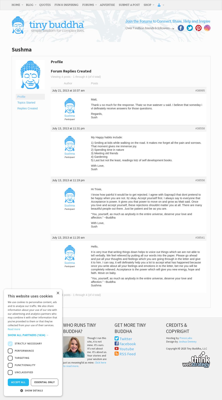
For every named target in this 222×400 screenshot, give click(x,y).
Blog (29, 5)
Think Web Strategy (188, 359)
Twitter (125, 338)
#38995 (200, 90)
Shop (147, 5)
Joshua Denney (187, 341)
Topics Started (26, 102)
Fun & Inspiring (66, 5)
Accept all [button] (18, 382)
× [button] (57, 293)
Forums (88, 5)
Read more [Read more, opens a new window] (14, 329)
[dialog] (33, 342)
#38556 (200, 180)
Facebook (127, 343)
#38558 (200, 128)
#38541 (200, 237)
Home (16, 5)
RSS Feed (127, 353)
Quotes (45, 5)
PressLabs (185, 338)
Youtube (126, 348)
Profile (21, 96)
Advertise (107, 5)
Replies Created (27, 108)
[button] (33, 335)
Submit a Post (129, 5)
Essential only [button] (44, 382)
